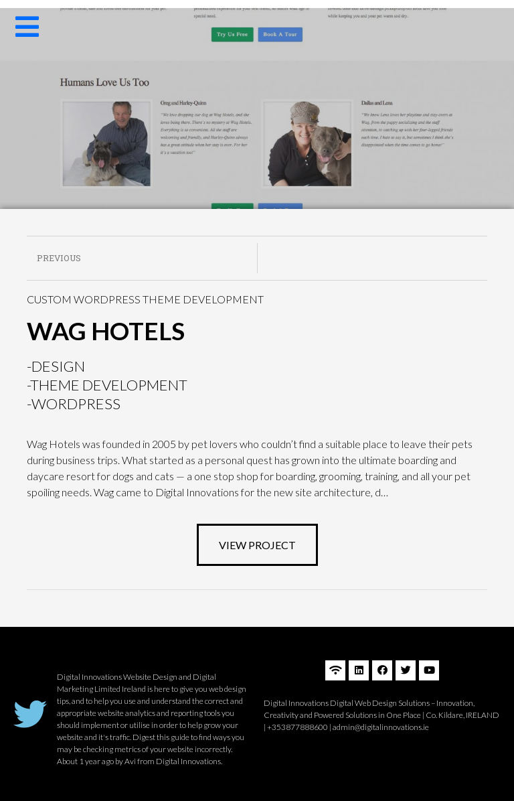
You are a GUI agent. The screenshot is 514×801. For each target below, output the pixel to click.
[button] (257, 545)
